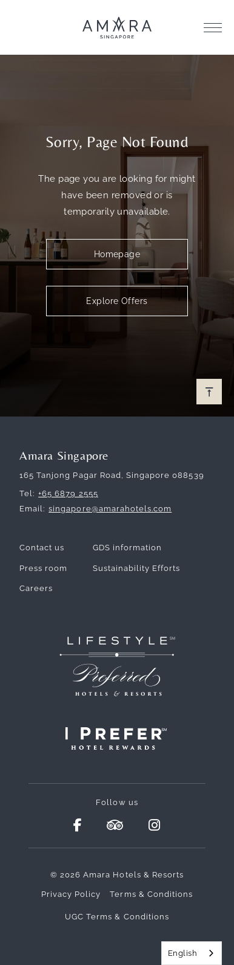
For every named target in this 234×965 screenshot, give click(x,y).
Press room (43, 568)
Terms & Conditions (151, 894)
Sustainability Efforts (137, 568)
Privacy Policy (71, 894)
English (182, 953)
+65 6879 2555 (68, 493)
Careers (36, 588)
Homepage (117, 254)
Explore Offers (116, 301)
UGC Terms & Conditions (117, 916)
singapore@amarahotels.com (110, 508)
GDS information (127, 547)
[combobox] (191, 953)
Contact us (41, 547)
